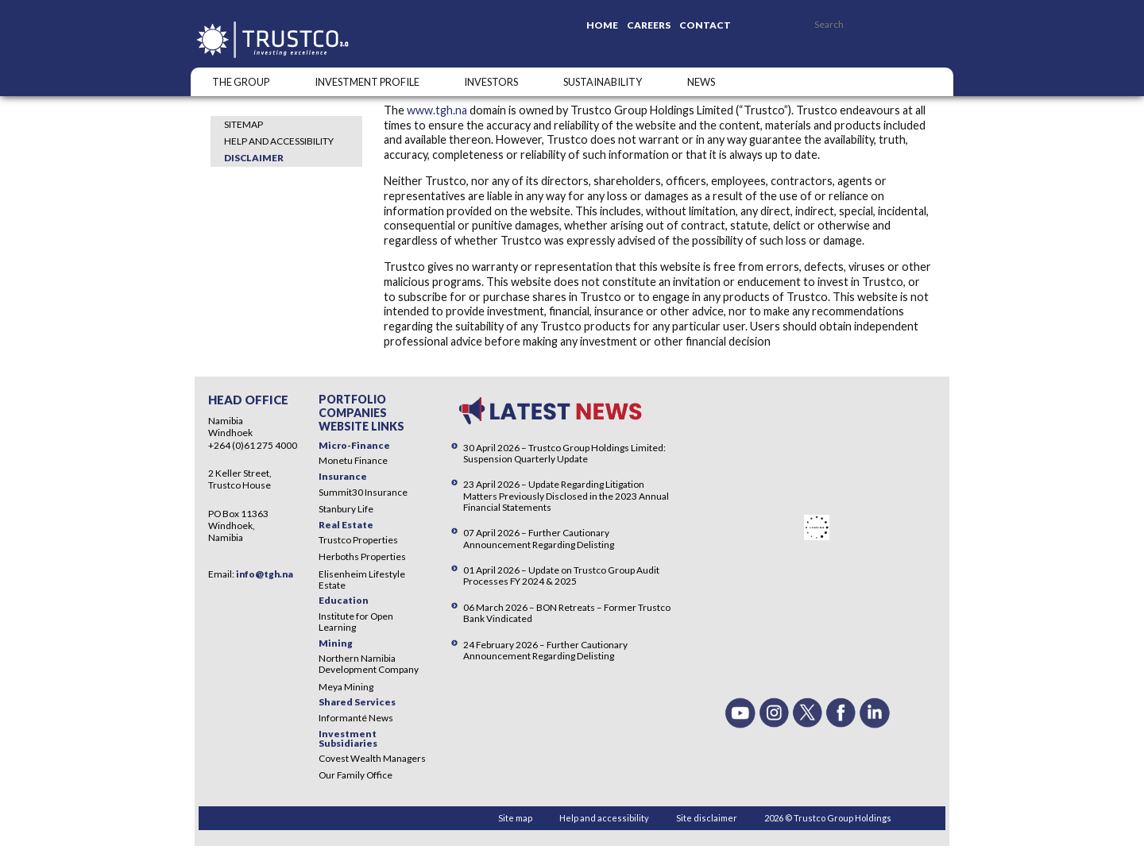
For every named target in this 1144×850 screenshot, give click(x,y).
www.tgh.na (437, 110)
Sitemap (243, 124)
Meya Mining (346, 687)
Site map (515, 818)
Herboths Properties (362, 556)
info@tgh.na (264, 574)
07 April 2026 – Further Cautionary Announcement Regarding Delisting (538, 538)
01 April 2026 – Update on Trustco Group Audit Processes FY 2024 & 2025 (561, 575)
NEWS (701, 81)
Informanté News (356, 718)
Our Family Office (355, 775)
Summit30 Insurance (363, 492)
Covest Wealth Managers (372, 758)
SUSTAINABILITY (602, 81)
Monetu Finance (353, 460)
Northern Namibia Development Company (369, 663)
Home (602, 25)
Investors (491, 81)
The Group (240, 81)
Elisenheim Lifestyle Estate (362, 579)
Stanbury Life (346, 509)
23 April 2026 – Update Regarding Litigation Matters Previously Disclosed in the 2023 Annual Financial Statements (566, 495)
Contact (705, 25)
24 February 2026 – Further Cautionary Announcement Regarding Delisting (545, 650)
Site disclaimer (706, 818)
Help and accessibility (279, 141)
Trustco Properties (358, 540)
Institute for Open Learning (356, 621)
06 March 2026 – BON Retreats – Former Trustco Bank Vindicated (567, 612)
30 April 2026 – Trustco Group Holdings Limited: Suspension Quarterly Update (564, 453)
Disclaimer (254, 158)
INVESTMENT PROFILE (367, 81)
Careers (649, 25)
